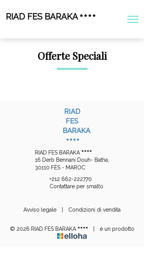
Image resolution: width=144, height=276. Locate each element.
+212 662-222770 (66, 179)
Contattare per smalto (72, 186)
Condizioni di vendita (94, 210)
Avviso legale (39, 210)
